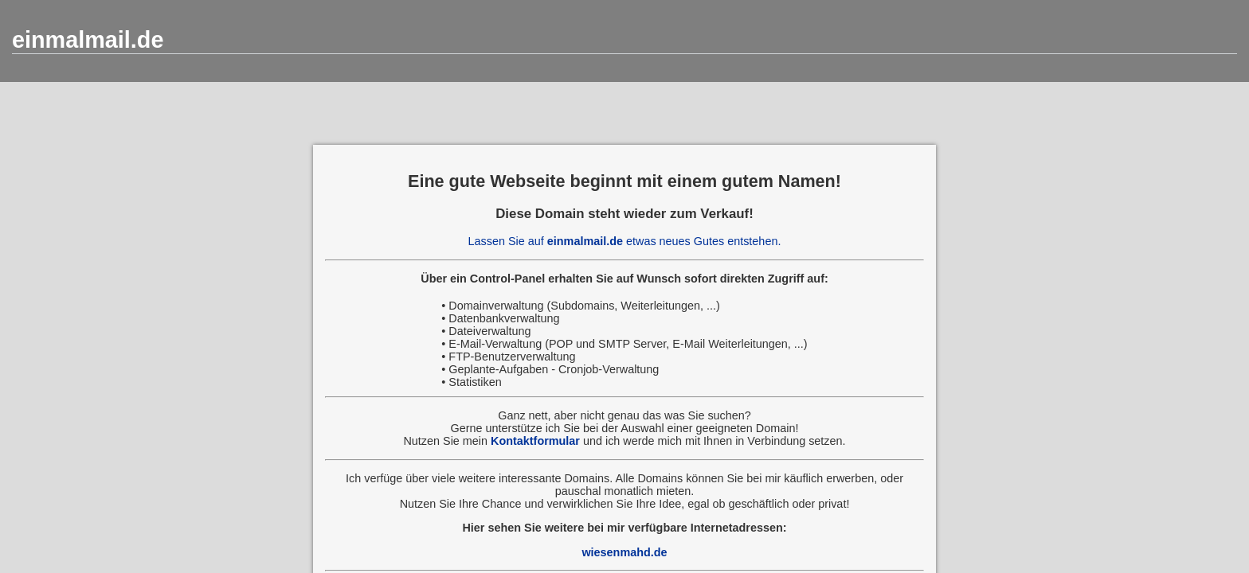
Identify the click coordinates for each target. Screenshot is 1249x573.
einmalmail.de (87, 40)
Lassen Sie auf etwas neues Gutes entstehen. (624, 241)
